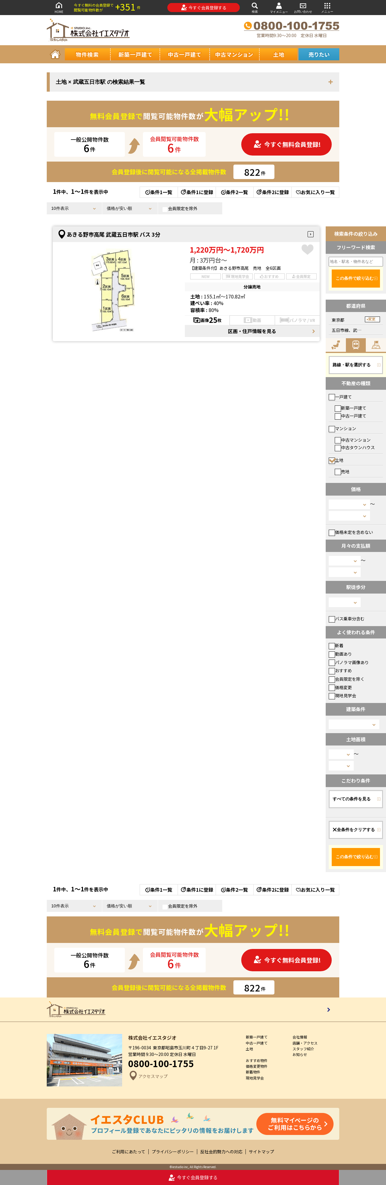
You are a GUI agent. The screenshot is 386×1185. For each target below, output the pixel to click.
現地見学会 (342, 695)
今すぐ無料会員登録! (287, 144)
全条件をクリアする (354, 829)
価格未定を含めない (351, 532)
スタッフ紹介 (303, 1048)
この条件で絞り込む (355, 278)
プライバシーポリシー (173, 1151)
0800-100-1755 (161, 1063)
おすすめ (340, 670)
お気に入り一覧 (315, 192)
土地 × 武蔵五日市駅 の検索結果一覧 (100, 82)
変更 (371, 319)
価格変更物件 (256, 1066)
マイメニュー (279, 8)
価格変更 (340, 687)
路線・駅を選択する (352, 364)
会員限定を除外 (180, 208)
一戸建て (340, 397)
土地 (336, 460)
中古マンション (353, 440)
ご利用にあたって (128, 1151)
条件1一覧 (158, 192)
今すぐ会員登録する (203, 8)
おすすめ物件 (256, 1060)
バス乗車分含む (347, 619)
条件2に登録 (272, 192)
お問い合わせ (303, 7)
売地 (342, 471)
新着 (336, 645)
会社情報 (300, 1036)
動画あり (340, 654)
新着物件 (253, 1071)
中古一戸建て (350, 416)
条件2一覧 (234, 192)
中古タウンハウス (355, 447)
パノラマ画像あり (349, 662)
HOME (59, 7)
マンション (342, 428)
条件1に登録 (196, 192)
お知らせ (300, 1054)
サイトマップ (261, 1151)
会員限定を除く (347, 679)
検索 (255, 7)
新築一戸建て (350, 408)
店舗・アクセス (305, 1042)
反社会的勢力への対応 (221, 1151)
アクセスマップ (148, 1076)
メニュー (327, 7)
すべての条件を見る (352, 798)
